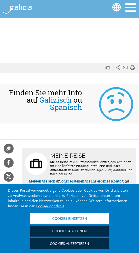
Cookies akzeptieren (69, 244)
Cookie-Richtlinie (50, 206)
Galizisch (55, 100)
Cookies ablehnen (69, 231)
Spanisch (66, 107)
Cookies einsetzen (69, 219)
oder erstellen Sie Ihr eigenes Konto (91, 181)
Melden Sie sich (42, 181)
